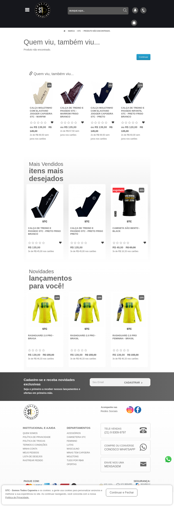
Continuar (143, 57)
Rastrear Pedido (33, 460)
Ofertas (72, 464)
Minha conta (30, 449)
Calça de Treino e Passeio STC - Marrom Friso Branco (72, 112)
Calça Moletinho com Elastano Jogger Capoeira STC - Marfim (41, 112)
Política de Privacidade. (17, 497)
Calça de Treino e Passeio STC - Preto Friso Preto (86, 231)
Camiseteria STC (76, 437)
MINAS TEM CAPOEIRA (78, 452)
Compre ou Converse (119, 447)
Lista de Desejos (32, 456)
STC (79, 31)
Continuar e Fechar (122, 492)
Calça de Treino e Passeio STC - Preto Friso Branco (44, 231)
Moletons (73, 456)
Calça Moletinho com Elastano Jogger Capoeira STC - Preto (102, 112)
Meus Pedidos (31, 452)
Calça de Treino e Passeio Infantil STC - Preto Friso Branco (132, 112)
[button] (134, 23)
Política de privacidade (37, 437)
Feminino (72, 441)
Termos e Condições (35, 445)
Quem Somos (30, 433)
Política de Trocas (34, 441)
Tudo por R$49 (75, 460)
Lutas (70, 445)
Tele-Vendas (115, 430)
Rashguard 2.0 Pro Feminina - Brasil (125, 337)
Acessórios (74, 433)
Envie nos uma (114, 464)
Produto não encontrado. (97, 31)
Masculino (73, 449)
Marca (71, 31)
